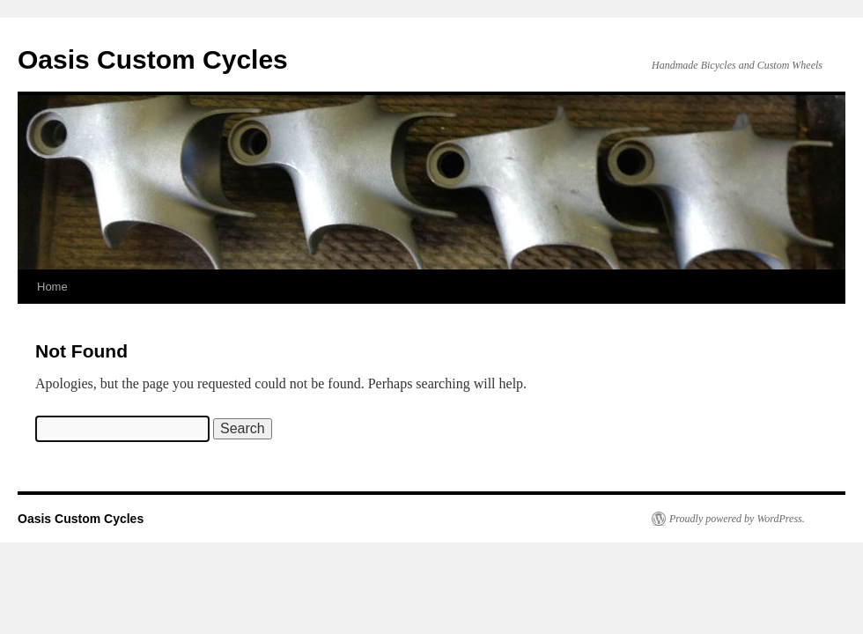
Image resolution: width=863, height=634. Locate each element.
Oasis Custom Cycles (153, 59)
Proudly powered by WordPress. (737, 518)
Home (52, 286)
